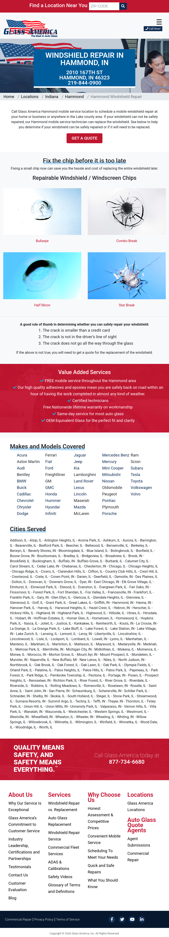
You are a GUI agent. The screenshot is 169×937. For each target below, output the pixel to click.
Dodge (22, 513)
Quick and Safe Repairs (101, 868)
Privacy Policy (44, 919)
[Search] (123, 6)
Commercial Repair (138, 856)
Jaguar (80, 455)
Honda (51, 494)
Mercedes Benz (115, 455)
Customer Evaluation (17, 886)
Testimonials (19, 867)
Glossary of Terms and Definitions (64, 888)
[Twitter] (122, 919)
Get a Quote (84, 138)
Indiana (51, 96)
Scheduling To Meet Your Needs (103, 854)
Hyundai (52, 507)
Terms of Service (68, 919)
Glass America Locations (140, 806)
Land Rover (83, 481)
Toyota (137, 481)
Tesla (135, 474)
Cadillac (24, 494)
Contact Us (18, 875)
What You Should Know (103, 883)
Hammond (74, 96)
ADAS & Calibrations (58, 865)
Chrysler (24, 507)
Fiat (48, 461)
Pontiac (109, 500)
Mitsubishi (111, 474)
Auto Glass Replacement (59, 821)
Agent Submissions (139, 841)
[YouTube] (132, 919)
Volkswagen (141, 487)
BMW (21, 481)
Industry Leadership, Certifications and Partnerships (24, 849)
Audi (21, 468)
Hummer (53, 500)
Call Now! (153, 28)
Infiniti (50, 513)
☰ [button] (159, 22)
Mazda (80, 507)
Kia (76, 468)
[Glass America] (30, 28)
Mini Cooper (113, 468)
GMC (49, 487)
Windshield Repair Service (64, 835)
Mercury (109, 461)
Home (8, 96)
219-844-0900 (84, 83)
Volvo (135, 494)
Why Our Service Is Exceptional (24, 806)
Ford (49, 468)
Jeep (78, 461)
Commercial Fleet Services (63, 850)
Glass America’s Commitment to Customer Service (24, 824)
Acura (22, 455)
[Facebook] (112, 919)
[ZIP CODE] (104, 6)
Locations (29, 96)
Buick (22, 487)
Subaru (137, 468)
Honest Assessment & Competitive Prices (100, 818)
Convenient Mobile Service (104, 839)
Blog (12, 898)
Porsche (109, 513)
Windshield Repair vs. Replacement (64, 806)
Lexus (79, 487)
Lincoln (80, 494)
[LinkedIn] (142, 919)
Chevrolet (25, 500)
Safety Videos (60, 876)
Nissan (108, 481)
